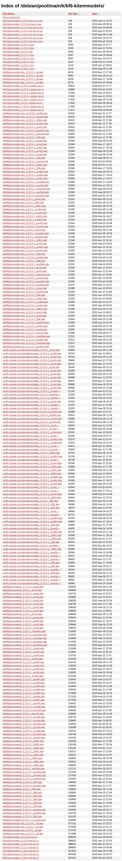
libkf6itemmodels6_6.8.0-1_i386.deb (22, 789)
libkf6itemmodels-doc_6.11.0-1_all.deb (23, 833)
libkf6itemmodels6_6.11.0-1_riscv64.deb (24, 707)
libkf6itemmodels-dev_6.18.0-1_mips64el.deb (26, 189)
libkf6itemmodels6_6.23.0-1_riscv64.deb (24, 737)
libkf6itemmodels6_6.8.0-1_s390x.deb (23, 758)
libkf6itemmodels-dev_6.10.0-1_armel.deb (25, 288)
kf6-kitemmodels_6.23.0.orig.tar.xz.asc (23, 41)
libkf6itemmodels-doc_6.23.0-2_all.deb (23, 72)
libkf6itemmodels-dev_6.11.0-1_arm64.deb (25, 326)
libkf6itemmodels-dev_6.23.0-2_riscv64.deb (25, 117)
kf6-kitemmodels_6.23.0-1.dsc (18, 62)
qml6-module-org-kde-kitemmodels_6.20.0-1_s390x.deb (32, 535)
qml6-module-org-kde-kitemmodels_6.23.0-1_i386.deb (31, 573)
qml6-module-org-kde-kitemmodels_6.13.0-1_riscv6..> (31, 460)
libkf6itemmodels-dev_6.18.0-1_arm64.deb (25, 151)
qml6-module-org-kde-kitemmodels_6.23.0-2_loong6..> (31, 449)
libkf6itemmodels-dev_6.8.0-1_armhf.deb (24, 230)
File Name (8, 13)
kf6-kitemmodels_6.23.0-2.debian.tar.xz (23, 86)
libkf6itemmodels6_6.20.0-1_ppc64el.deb (24, 813)
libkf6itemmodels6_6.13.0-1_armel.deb (23, 593)
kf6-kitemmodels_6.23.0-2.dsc (18, 44)
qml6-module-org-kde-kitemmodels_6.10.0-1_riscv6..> (31, 425)
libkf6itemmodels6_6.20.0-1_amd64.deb (24, 700)
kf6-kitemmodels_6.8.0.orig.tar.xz (20, 837)
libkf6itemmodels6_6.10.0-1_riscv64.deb (24, 703)
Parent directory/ (11, 17)
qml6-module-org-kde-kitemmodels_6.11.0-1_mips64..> (32, 398)
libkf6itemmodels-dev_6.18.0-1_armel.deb (25, 141)
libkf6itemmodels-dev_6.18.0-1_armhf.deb (25, 154)
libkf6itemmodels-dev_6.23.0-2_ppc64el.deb (26, 130)
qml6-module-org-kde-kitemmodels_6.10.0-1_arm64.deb (32, 432)
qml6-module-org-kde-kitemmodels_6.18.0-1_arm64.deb (32, 484)
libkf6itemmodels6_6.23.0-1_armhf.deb (23, 628)
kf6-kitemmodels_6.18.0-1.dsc (18, 68)
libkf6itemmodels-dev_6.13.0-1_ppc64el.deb (26, 285)
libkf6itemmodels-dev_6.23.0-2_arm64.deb (25, 113)
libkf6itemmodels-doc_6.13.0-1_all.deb (23, 823)
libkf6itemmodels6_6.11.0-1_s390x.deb (23, 761)
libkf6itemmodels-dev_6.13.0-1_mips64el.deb (26, 274)
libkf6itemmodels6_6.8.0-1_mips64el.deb (24, 631)
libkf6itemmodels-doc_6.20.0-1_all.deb (23, 79)
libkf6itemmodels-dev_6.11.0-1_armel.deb (25, 316)
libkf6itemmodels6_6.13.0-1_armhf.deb (23, 617)
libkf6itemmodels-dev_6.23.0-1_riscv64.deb (25, 226)
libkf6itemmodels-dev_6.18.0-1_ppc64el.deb (26, 192)
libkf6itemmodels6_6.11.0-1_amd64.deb (24, 686)
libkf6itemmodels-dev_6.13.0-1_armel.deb (25, 267)
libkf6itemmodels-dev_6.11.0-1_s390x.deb (25, 309)
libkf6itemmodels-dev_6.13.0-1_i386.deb (24, 254)
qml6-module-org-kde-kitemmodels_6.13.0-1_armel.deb (32, 377)
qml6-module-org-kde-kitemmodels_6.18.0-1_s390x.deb (32, 538)
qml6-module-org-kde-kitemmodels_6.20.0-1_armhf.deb (32, 381)
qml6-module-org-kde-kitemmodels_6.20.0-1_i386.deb (31, 562)
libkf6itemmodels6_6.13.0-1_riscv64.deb (24, 720)
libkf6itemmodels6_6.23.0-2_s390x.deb (23, 741)
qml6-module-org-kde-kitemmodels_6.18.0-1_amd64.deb (32, 518)
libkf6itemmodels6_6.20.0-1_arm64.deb (23, 669)
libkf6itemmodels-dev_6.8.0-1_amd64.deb (25, 220)
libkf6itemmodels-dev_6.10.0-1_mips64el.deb (26, 336)
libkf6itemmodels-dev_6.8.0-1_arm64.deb (24, 209)
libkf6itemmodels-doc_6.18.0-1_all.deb (23, 75)
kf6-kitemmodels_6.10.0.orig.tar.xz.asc (23, 21)
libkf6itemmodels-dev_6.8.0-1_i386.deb (23, 202)
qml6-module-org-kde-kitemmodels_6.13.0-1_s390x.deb (32, 497)
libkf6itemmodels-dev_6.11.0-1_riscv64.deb (25, 333)
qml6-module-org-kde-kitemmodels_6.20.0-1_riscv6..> (31, 491)
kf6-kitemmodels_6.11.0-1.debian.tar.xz (23, 110)
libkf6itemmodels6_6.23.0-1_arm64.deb (23, 672)
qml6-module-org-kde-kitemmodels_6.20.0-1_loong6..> (31, 514)
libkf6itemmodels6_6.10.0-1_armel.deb (23, 597)
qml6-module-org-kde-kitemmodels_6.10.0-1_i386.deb (31, 508)
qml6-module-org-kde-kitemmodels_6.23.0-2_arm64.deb (32, 412)
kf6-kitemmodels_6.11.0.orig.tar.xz (21, 847)
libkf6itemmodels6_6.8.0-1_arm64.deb (23, 659)
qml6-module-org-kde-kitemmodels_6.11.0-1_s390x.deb (32, 470)
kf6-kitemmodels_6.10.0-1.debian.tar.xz (23, 96)
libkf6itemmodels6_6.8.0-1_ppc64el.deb (23, 768)
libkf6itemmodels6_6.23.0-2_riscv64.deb (24, 717)
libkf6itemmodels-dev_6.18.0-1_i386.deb (24, 158)
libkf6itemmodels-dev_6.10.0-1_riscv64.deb (25, 292)
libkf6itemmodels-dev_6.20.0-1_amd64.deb (25, 175)
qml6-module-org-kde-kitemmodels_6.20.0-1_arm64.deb (32, 480)
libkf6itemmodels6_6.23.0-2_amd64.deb (24, 689)
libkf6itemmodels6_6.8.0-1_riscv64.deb (23, 713)
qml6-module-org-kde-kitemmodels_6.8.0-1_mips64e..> (32, 394)
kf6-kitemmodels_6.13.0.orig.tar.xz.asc (23, 31)
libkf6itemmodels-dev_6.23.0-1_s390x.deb (25, 216)
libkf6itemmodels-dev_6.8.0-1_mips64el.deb (26, 233)
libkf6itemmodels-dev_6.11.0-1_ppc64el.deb (26, 346)
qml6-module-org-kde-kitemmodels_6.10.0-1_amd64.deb (32, 439)
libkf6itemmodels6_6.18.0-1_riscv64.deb (24, 727)
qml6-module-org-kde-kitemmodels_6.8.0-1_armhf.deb (31, 350)
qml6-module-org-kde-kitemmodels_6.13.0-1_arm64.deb (32, 463)
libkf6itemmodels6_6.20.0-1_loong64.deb (24, 724)
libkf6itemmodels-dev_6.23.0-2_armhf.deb (25, 127)
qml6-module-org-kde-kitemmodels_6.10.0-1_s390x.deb (32, 473)
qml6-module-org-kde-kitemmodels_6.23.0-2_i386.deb (31, 525)
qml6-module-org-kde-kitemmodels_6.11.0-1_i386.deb (31, 504)
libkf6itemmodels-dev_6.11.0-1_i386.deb (24, 319)
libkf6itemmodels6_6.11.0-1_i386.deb (22, 792)
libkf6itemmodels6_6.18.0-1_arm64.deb (23, 665)
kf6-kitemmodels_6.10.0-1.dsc (18, 48)
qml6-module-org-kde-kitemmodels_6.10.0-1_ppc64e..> (32, 556)
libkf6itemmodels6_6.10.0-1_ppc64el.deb (24, 779)
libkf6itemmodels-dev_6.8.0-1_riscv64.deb (25, 213)
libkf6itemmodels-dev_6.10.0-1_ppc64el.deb (26, 322)
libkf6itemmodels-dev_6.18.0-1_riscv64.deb (25, 161)
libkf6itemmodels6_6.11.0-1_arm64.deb (23, 662)
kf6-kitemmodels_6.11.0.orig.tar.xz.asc (23, 27)
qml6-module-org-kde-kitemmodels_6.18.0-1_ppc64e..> (32, 576)
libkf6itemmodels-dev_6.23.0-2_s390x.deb (25, 120)
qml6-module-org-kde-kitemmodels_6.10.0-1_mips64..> (32, 391)
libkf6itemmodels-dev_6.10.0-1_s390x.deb (25, 298)
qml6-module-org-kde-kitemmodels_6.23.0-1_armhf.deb (32, 388)
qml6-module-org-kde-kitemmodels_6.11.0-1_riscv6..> (31, 436)
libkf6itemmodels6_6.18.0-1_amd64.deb (24, 693)
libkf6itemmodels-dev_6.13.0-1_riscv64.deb (25, 278)
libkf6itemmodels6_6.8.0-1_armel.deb (22, 590)
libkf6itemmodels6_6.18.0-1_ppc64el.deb (24, 809)
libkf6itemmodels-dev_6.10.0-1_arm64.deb (25, 305)
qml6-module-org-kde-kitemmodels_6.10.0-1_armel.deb (32, 370)
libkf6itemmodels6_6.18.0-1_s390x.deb (23, 748)
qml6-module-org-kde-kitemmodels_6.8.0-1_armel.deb (31, 367)
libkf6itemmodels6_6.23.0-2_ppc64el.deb (24, 786)
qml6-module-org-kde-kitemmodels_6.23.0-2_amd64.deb (32, 456)
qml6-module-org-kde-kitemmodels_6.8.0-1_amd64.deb (32, 415)
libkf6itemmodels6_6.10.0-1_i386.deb (22, 796)
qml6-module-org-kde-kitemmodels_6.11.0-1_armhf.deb (32, 357)
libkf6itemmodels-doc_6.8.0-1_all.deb (22, 830)
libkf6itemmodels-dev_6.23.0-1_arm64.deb (25, 223)
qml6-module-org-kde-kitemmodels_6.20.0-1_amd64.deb (32, 521)
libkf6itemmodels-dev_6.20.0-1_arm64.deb (25, 178)
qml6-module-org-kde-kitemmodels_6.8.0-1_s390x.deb (31, 453)
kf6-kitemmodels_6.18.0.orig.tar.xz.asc (23, 34)
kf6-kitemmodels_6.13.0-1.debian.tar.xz (23, 93)
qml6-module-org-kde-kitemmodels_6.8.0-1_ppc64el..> (31, 545)
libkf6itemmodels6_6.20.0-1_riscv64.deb (24, 731)
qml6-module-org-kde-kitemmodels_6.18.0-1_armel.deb (32, 401)
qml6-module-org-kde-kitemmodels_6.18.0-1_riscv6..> (31, 487)
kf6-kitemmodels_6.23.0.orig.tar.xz (21, 858)
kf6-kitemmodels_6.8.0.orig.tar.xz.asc (22, 24)
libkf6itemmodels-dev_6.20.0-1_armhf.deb (25, 144)
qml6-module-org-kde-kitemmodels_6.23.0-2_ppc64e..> (32, 559)
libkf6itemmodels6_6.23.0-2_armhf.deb (23, 604)
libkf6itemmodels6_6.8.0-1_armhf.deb (22, 614)
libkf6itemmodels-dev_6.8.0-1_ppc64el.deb (25, 237)
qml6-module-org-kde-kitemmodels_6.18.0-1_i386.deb (31, 566)
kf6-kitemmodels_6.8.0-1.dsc (18, 51)
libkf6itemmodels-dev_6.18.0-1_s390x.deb (25, 165)
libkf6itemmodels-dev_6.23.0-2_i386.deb (24, 137)
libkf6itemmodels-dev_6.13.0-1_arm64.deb (25, 250)
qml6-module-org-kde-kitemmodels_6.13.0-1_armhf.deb (32, 364)
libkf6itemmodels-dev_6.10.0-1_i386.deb (24, 295)
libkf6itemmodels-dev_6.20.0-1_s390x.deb (25, 147)
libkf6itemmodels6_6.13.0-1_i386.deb (22, 799)
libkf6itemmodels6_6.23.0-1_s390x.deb (23, 755)
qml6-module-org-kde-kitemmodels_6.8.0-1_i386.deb (30, 501)
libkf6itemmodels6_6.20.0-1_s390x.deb (23, 744)
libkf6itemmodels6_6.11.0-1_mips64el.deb (25, 638)
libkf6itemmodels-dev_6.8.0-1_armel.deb (24, 199)
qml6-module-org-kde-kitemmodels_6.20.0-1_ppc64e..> (32, 580)
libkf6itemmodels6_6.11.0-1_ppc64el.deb (24, 772)
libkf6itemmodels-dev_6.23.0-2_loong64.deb (26, 134)
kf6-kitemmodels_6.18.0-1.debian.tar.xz (23, 99)
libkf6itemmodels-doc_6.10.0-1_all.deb (23, 827)
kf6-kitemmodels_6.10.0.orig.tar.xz (21, 840)
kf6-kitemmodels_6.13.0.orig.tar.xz (21, 844)
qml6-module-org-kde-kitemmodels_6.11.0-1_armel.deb (32, 374)
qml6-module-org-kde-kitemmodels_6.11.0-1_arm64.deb (32, 418)
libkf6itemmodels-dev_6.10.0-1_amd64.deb (25, 302)
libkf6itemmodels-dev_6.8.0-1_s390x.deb (24, 206)
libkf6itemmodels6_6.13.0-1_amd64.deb (24, 683)
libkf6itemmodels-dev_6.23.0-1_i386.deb (24, 261)
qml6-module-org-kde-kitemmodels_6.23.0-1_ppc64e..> (32, 583)
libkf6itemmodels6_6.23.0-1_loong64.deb (24, 734)
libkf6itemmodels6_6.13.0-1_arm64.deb (23, 648)
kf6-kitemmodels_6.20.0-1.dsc (18, 58)
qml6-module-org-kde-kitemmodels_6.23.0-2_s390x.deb (32, 466)
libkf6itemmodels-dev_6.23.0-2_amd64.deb (25, 123)
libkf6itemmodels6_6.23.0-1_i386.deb (22, 816)
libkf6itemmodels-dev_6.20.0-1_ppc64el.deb (26, 182)
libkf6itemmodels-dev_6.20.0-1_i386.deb (24, 168)
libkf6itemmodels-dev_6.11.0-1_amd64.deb (25, 339)
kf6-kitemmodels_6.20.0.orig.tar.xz (21, 854)
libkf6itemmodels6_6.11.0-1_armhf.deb (23, 607)
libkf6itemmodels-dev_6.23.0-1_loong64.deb (26, 281)
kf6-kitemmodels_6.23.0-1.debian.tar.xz (23, 89)
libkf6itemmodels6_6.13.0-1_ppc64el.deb (24, 775)
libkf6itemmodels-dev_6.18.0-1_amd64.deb (25, 171)
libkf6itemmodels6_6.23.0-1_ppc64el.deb (24, 820)
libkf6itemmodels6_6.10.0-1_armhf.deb (23, 611)
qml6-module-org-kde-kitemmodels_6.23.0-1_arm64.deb (32, 494)
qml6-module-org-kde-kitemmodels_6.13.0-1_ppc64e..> (32, 569)
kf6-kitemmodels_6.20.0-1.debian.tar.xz (23, 106)
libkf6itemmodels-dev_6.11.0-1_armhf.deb (25, 329)
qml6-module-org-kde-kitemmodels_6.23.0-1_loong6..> (31, 528)
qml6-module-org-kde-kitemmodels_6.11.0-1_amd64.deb (32, 442)
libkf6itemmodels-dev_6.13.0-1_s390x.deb (25, 240)
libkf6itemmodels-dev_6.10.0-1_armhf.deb (25, 312)
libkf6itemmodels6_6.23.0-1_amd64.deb (24, 696)
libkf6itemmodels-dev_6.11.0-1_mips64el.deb (26, 343)
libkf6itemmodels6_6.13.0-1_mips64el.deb (25, 641)
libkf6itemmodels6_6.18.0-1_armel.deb (23, 600)
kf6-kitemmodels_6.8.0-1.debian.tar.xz (23, 103)
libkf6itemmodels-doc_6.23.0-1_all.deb (23, 82)
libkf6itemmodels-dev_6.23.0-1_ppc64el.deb (26, 264)
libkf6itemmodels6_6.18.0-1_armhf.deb (23, 624)
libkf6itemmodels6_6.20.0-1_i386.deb (22, 803)
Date (94, 13)
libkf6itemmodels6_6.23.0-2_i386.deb (22, 782)
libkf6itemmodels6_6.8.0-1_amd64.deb (23, 676)
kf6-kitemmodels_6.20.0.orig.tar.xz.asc (23, 38)
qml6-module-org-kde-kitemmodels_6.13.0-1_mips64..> (32, 405)
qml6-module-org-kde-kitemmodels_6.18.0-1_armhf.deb (32, 384)
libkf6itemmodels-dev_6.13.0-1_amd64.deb (25, 247)
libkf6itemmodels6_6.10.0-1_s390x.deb (23, 765)
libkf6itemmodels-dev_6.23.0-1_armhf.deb (25, 243)
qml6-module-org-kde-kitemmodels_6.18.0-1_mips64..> (32, 408)
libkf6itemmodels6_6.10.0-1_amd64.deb (24, 679)
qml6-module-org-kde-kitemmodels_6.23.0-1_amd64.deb (32, 532)
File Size (73, 13)
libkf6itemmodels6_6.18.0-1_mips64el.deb (25, 645)
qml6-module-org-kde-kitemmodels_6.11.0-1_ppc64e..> (32, 552)
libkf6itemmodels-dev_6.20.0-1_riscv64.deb (25, 185)
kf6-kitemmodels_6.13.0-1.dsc (18, 65)
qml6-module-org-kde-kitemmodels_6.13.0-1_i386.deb (31, 542)
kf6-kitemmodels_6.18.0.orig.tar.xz (21, 851)
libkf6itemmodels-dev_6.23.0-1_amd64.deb (25, 257)
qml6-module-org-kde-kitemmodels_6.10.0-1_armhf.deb (32, 353)
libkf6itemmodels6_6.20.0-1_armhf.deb (23, 621)
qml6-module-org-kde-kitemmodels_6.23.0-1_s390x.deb (32, 549)
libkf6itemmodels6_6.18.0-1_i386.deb (22, 806)
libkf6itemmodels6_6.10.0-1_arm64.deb (23, 652)
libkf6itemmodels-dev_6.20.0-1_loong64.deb (26, 195)
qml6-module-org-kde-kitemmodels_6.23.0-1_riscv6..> (31, 511)
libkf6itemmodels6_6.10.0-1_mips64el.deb (25, 634)
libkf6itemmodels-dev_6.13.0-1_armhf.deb (25, 271)
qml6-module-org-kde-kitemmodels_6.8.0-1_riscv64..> (31, 429)
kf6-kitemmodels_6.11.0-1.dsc (18, 55)
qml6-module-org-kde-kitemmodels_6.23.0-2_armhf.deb (32, 360)
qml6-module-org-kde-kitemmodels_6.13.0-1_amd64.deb (32, 477)
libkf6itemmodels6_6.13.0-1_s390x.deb (23, 751)
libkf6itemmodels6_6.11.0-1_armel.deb (23, 587)
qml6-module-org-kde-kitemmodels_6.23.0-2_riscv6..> (31, 446)
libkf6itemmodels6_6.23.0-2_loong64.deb (24, 710)
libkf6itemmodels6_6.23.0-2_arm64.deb (23, 655)
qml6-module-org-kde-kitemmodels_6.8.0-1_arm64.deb (31, 422)
